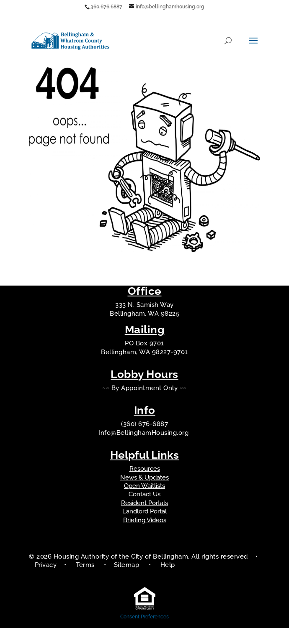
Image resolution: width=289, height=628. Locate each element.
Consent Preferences (144, 617)
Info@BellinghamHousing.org (144, 433)
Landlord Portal (144, 511)
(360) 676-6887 (144, 424)
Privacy (46, 565)
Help (167, 565)
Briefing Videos (144, 520)
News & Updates (144, 477)
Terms (85, 565)
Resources (144, 468)
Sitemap (127, 565)
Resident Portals (144, 503)
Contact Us (144, 494)
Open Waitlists (144, 486)
